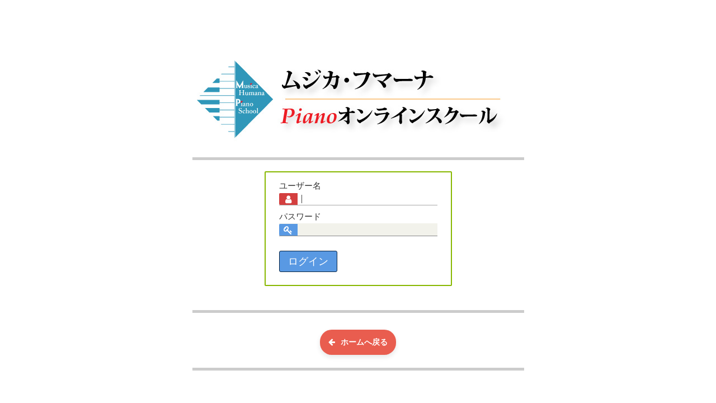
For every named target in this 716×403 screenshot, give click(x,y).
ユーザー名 (300, 186)
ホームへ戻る (358, 342)
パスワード (300, 217)
